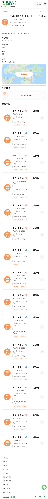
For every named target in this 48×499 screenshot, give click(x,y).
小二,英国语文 (18, 272)
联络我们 (5, 473)
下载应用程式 (7, 477)
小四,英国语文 (18, 387)
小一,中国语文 (18, 367)
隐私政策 (5, 485)
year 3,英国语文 (18, 155)
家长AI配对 (6, 488)
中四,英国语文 (18, 205)
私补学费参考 (7, 481)
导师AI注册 (6, 492)
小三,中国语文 (18, 133)
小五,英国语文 (18, 178)
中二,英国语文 (18, 317)
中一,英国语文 (18, 295)
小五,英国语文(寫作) (18, 250)
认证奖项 (5, 465)
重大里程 (5, 469)
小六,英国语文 (18, 111)
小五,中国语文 (18, 437)
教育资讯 (5, 462)
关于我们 (5, 458)
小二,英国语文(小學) (20, 16)
